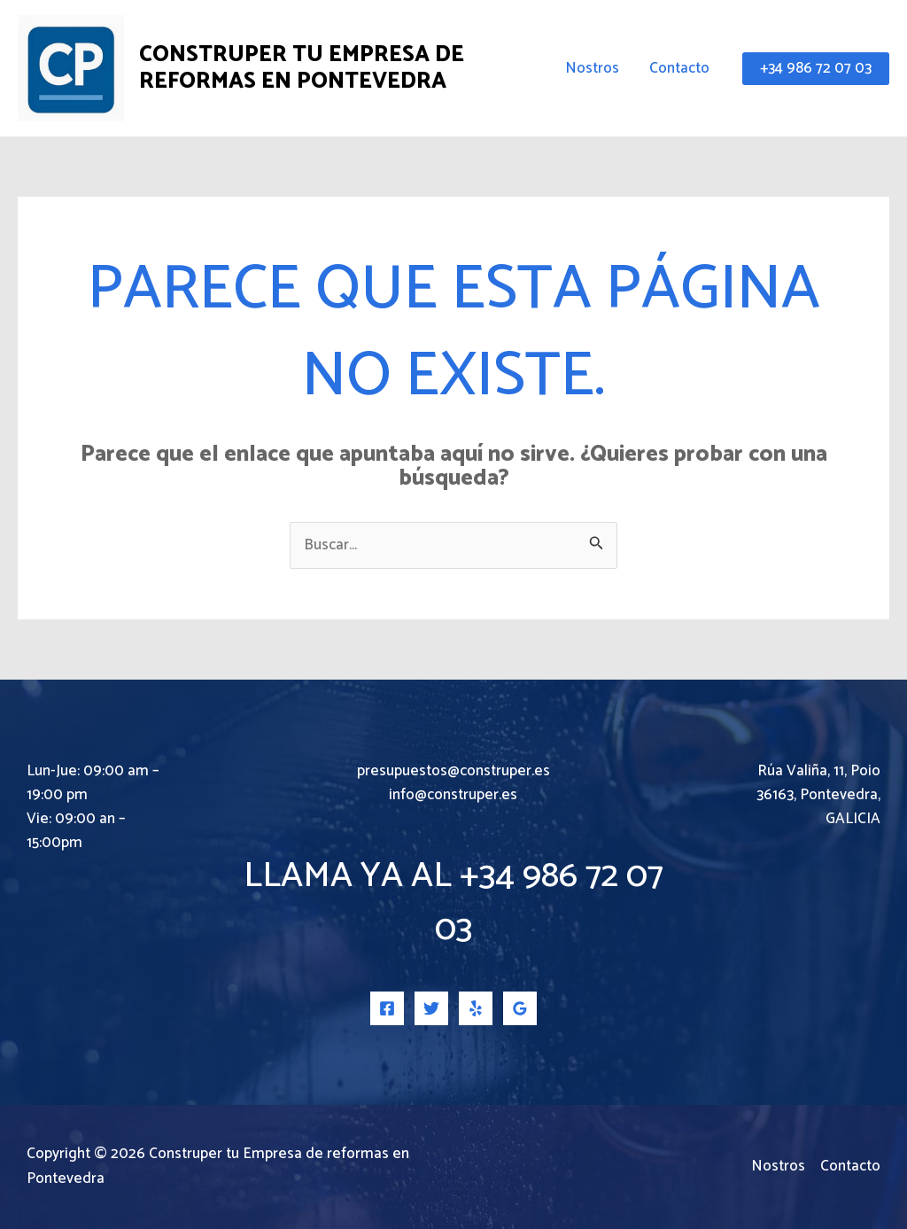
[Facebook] (387, 1008)
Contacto (679, 68)
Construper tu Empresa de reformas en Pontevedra (301, 68)
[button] (815, 68)
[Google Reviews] (520, 1008)
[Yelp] (475, 1008)
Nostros (592, 68)
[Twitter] (431, 1008)
